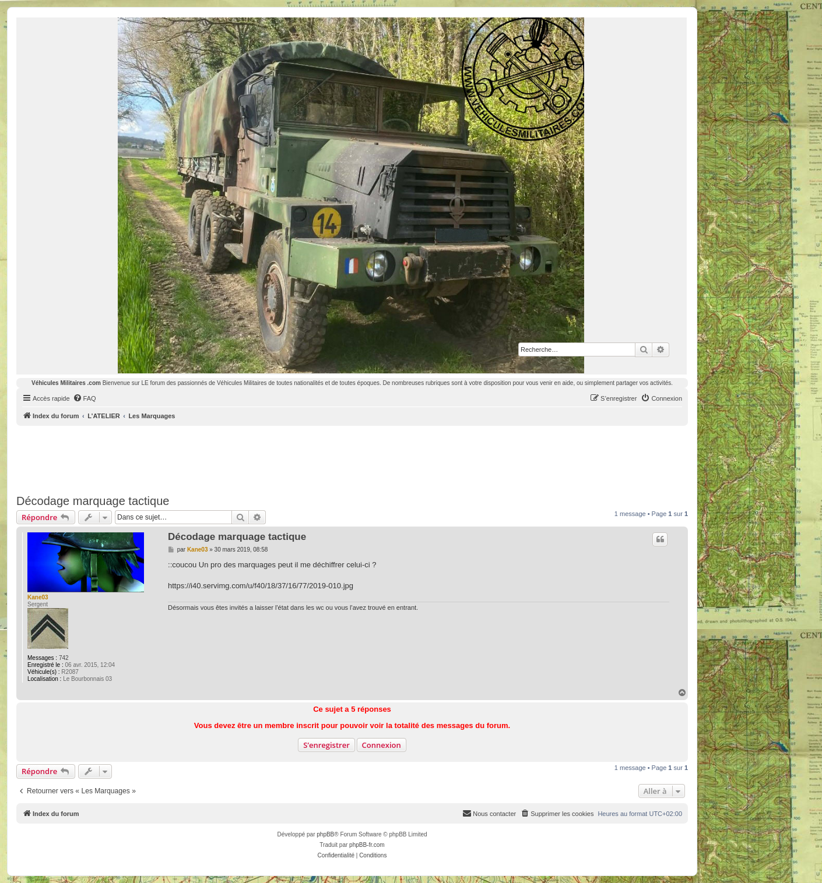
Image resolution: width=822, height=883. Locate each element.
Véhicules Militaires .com (66, 383)
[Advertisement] (352, 458)
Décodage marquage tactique (92, 501)
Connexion (381, 745)
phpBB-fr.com (367, 845)
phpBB (325, 834)
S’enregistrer (326, 745)
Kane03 (37, 597)
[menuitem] (84, 398)
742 (64, 658)
